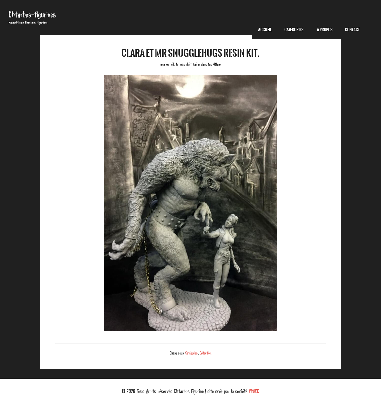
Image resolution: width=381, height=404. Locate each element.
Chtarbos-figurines (32, 15)
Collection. (206, 353)
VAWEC (254, 391)
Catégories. (191, 353)
